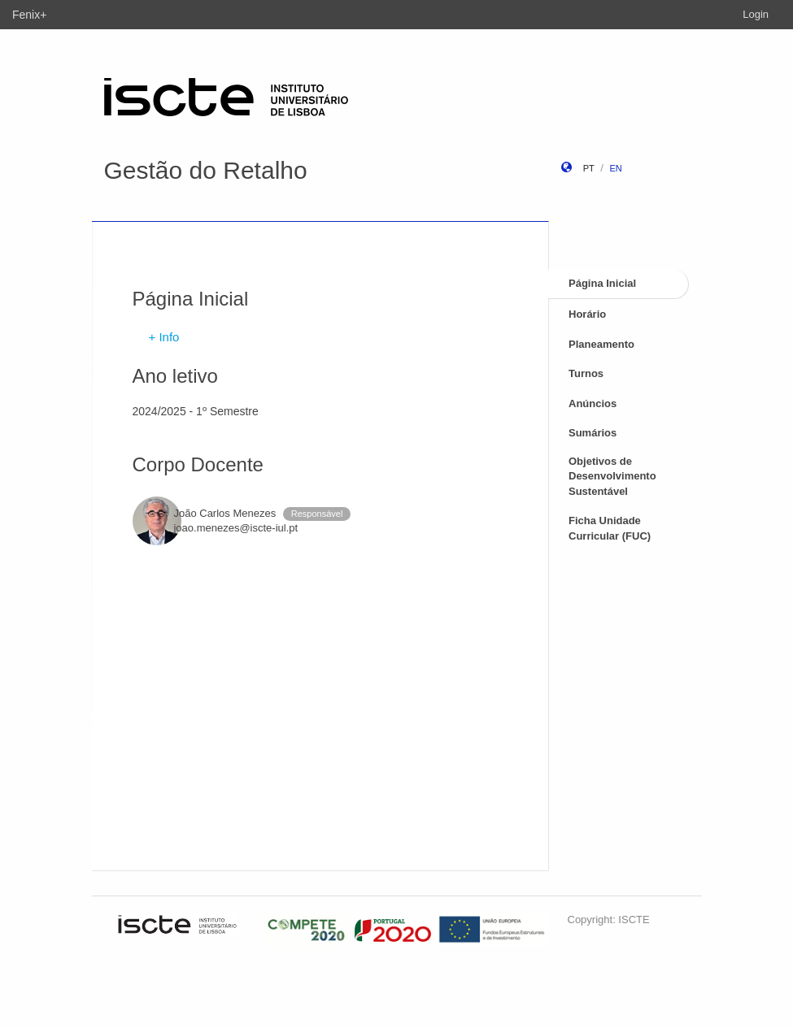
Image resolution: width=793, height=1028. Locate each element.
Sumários (593, 433)
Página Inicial (602, 283)
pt (589, 168)
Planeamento (601, 344)
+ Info (164, 337)
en (615, 168)
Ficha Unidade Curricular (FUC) (610, 528)
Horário (587, 314)
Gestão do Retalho (205, 170)
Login (756, 14)
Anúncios (593, 403)
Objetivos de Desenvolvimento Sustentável (612, 476)
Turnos (586, 373)
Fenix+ (29, 14)
